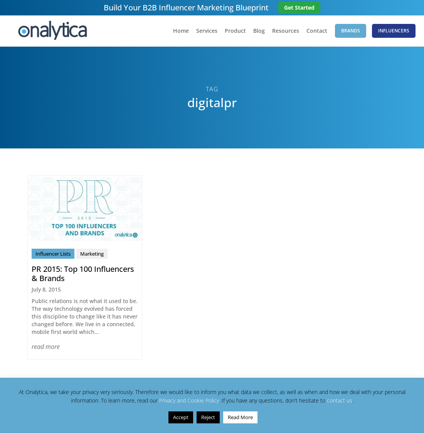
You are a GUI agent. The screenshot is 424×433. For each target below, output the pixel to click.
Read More (240, 417)
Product (235, 31)
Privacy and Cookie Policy (189, 400)
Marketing (92, 253)
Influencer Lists (53, 253)
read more (46, 346)
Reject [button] (208, 417)
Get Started (299, 7)
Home (181, 31)
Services (206, 31)
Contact (316, 31)
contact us (339, 400)
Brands (350, 30)
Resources (285, 31)
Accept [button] (180, 417)
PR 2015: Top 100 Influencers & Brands (83, 273)
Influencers (393, 30)
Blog (259, 31)
